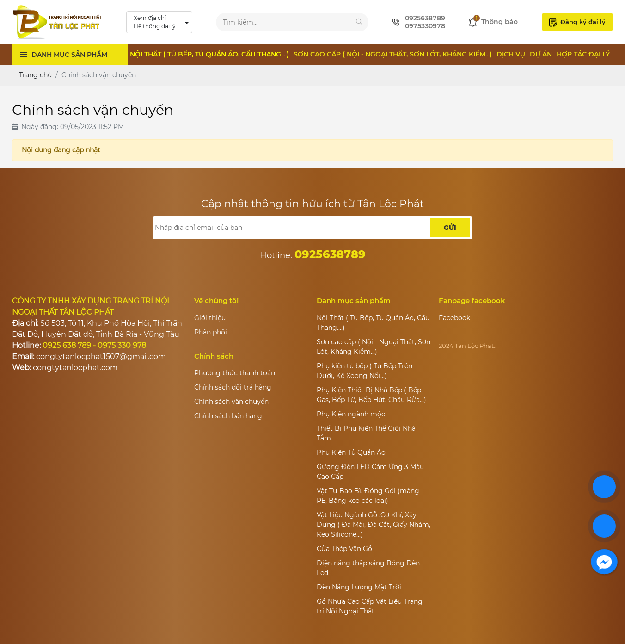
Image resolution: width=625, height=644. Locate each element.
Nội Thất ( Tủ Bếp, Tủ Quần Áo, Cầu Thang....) (209, 54)
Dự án (541, 54)
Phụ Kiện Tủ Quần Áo (351, 452)
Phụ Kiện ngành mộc (351, 414)
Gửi (450, 227)
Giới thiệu (210, 318)
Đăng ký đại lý (577, 22)
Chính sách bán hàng (228, 416)
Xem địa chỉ (155, 22)
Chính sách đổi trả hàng (232, 387)
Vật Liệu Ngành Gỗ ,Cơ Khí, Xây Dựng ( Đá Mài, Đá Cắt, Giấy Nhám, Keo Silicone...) (373, 525)
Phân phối (210, 332)
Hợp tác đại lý (583, 54)
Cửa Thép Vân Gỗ (344, 549)
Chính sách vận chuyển (231, 401)
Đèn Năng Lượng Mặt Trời (359, 587)
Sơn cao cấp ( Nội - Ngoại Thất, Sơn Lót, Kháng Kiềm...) (393, 54)
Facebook (454, 318)
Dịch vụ (510, 54)
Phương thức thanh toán (234, 373)
